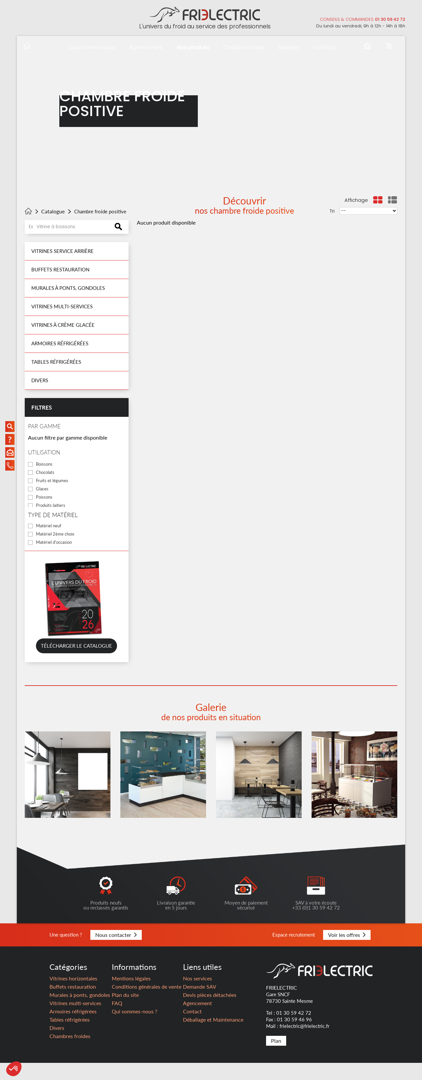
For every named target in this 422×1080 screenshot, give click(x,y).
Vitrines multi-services (62, 306)
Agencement (146, 47)
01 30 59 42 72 (390, 19)
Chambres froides (69, 1053)
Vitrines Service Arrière (62, 251)
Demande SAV (199, 1004)
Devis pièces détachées (209, 1012)
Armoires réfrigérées (59, 343)
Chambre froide (243, 47)
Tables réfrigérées (56, 362)
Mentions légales (131, 995)
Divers (39, 380)
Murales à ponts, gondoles (68, 288)
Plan (276, 1058)
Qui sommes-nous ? (134, 1028)
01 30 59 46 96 (294, 1036)
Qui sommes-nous (91, 47)
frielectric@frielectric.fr (304, 1043)
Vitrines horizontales (73, 995)
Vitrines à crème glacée (63, 325)
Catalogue (53, 211)
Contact (324, 47)
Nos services (197, 995)
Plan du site (125, 1012)
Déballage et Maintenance (213, 1037)
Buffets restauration (60, 269)
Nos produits (193, 47)
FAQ (117, 1020)
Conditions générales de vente (146, 1004)
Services (288, 47)
